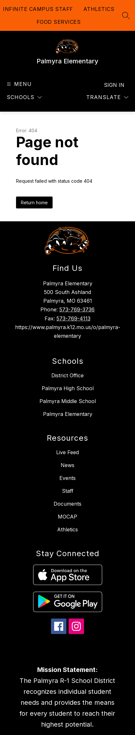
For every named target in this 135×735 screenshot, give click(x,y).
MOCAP (67, 516)
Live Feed (67, 452)
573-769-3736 (77, 309)
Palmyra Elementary (67, 414)
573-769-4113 (73, 318)
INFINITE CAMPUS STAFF (38, 9)
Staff (67, 491)
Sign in (114, 85)
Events (67, 478)
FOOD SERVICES (59, 22)
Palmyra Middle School (67, 401)
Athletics (67, 529)
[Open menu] (18, 84)
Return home (34, 202)
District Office (67, 375)
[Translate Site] (107, 97)
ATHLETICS (98, 9)
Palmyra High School (68, 388)
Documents (67, 504)
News (67, 465)
